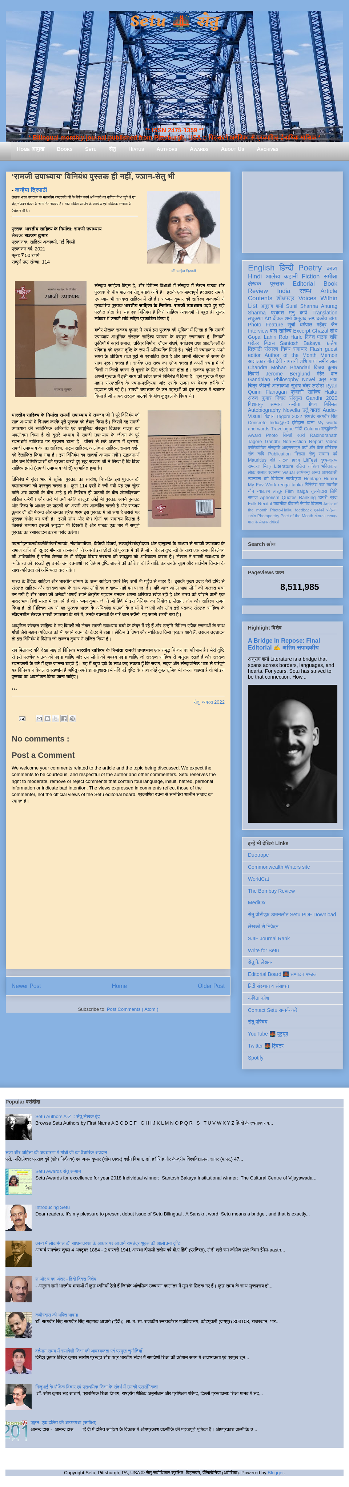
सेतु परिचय (258, 1022)
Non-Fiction (294, 441)
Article (328, 291)
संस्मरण (271, 349)
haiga (302, 491)
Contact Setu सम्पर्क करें (272, 1010)
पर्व (335, 454)
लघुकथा (255, 318)
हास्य (296, 460)
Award (254, 435)
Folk (252, 503)
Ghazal (320, 331)
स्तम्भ (305, 291)
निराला (299, 454)
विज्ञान (269, 416)
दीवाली (293, 503)
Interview (258, 331)
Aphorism (269, 497)
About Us (232, 149)
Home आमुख (30, 149)
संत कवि (256, 454)
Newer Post (26, 986)
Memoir (328, 355)
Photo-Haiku (281, 510)
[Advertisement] (292, 210)
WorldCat (258, 879)
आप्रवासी (329, 472)
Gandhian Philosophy (273, 379)
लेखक (254, 283)
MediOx (256, 902)
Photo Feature (265, 324)
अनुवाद (300, 318)
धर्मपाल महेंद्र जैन (318, 324)
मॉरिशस (331, 447)
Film (289, 491)
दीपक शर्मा (282, 318)
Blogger (276, 1472)
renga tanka (290, 484)
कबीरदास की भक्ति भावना (56, 1315)
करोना (294, 404)
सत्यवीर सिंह (327, 416)
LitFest (310, 460)
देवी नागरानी (287, 361)
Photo (272, 435)
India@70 (279, 422)
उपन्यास (254, 478)
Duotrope (258, 855)
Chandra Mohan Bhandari (279, 367)
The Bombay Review (271, 891)
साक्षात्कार (257, 361)
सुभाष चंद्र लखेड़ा (307, 386)
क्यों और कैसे (312, 447)
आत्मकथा (280, 386)
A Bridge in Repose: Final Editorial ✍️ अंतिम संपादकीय (284, 644)
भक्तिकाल (329, 466)
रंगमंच (305, 503)
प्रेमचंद (310, 416)
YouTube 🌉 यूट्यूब (268, 1034)
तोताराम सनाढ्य (325, 516)
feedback (303, 510)
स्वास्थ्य (274, 472)
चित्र (252, 386)
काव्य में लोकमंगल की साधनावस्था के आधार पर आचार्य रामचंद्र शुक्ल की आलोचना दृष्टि (107, 1243)
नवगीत (331, 484)
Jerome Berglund (288, 374)
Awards (199, 149)
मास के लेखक (258, 522)
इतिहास (298, 422)
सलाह (261, 472)
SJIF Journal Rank (269, 938)
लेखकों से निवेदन (263, 926)
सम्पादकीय (317, 318)
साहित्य (314, 392)
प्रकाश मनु (282, 313)
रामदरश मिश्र (260, 466)
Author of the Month (291, 355)
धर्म (266, 478)
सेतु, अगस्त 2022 (209, 702)
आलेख (273, 276)
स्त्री (301, 435)
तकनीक (279, 503)
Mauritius (257, 460)
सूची (291, 324)
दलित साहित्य (307, 466)
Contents (260, 298)
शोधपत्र (285, 298)
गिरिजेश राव (315, 484)
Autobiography (264, 410)
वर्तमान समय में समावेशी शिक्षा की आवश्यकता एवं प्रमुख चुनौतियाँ (88, 1351)
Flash (316, 349)
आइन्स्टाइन (291, 447)
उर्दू (305, 410)
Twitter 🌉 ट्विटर (266, 1046)
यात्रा (315, 410)
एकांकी (319, 510)
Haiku (330, 392)
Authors (166, 149)
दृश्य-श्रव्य (328, 460)
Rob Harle (291, 337)
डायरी (323, 497)
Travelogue (282, 428)
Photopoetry (268, 516)
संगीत (252, 516)
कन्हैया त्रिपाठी (31, 190)
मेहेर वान (327, 374)
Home (119, 986)
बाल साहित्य (281, 331)
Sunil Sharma (302, 306)
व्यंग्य (333, 318)
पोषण (312, 404)
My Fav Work (262, 484)
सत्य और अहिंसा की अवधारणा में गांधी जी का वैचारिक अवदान (56, 1152)
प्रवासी (297, 392)
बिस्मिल (330, 404)
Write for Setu (263, 950)
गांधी (298, 428)
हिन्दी (286, 267)
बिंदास (269, 343)
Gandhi (272, 441)
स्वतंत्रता (293, 478)
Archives (267, 149)
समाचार (300, 349)
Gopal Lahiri (262, 337)
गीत (270, 361)
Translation (324, 313)
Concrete (257, 422)
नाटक (284, 460)
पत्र (322, 379)
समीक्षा (330, 276)
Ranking (307, 497)
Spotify (256, 1058)
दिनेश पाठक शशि (321, 337)
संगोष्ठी (274, 522)
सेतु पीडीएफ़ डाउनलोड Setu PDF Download (292, 914)
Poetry (310, 267)
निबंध (285, 349)
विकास (316, 503)
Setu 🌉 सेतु (174, 21)
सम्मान (276, 404)
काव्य (331, 268)
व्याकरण (263, 491)
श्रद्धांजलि (329, 428)
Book (330, 283)
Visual (288, 472)
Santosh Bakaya (300, 343)
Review (258, 291)
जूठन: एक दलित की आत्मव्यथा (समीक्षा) (63, 1422)
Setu (91, 149)
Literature (283, 466)
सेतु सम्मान (319, 454)
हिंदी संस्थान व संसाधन (268, 986)
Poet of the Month (297, 516)
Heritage (312, 478)
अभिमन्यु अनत (308, 472)
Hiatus (136, 149)
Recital (265, 503)
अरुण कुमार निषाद (266, 398)
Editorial (304, 283)
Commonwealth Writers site (279, 867)
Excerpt (301, 331)
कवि (303, 313)
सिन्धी (287, 435)
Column (312, 428)
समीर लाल (327, 361)
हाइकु (277, 491)
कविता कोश (258, 998)
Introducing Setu (52, 1207)
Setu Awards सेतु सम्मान (58, 1171)
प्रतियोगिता (257, 447)
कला (311, 422)
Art (268, 318)
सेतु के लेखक (260, 962)
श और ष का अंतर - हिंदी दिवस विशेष (65, 1279)
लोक (252, 472)
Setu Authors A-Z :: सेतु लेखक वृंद (67, 1116)
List (252, 305)
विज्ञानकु (255, 404)
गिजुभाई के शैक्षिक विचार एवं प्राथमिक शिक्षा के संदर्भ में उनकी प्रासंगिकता (96, 1387)
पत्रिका (331, 510)
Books (64, 149)
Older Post (211, 986)
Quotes (289, 497)
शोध (334, 331)
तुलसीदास (319, 491)
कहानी (291, 276)
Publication (279, 454)
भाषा (333, 379)
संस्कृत (295, 398)
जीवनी (264, 386)
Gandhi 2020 (321, 398)
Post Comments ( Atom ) (133, 1009)
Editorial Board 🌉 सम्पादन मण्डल (282, 974)
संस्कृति (274, 447)
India (283, 291)
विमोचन (277, 478)
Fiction (311, 276)
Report (316, 441)
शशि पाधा (308, 361)
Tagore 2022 (289, 416)
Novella (291, 410)
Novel (308, 379)
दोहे (272, 460)
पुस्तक (277, 283)
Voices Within (317, 298)
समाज (253, 497)
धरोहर (253, 343)
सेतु (112, 149)
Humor (330, 478)
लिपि (333, 491)
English (261, 267)
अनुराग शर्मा (272, 306)
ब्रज (334, 497)
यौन (251, 491)
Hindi (255, 276)
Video (331, 441)
